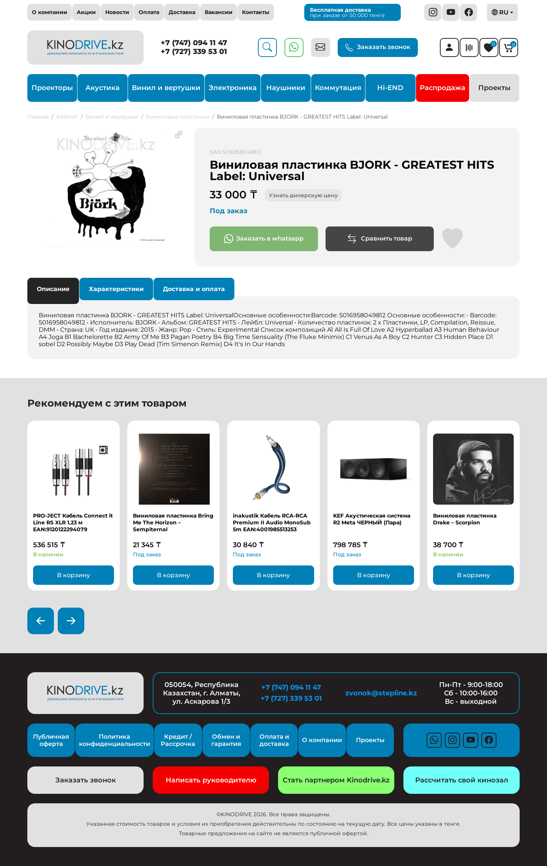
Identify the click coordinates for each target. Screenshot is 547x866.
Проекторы (52, 88)
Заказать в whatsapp (264, 238)
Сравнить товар (379, 238)
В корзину (73, 575)
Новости (117, 12)
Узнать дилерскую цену (303, 195)
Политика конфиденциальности (114, 740)
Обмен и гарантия (226, 740)
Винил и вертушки (166, 88)
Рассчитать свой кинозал (461, 780)
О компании (49, 12)
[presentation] (40, 621)
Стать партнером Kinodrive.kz (336, 780)
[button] (178, 134)
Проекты (494, 88)
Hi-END (390, 88)
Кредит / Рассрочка (178, 740)
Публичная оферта (51, 740)
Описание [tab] (53, 289)
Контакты (255, 12)
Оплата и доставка (274, 740)
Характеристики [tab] (116, 289)
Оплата (149, 12)
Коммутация (338, 88)
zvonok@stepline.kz (381, 693)
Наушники (285, 88)
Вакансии (218, 12)
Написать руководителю (211, 780)
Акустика (102, 88)
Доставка (182, 12)
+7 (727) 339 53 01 (194, 51)
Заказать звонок (377, 47)
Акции (86, 12)
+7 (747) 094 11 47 (194, 42)
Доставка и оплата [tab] (194, 289)
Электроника (233, 88)
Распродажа (442, 88)
